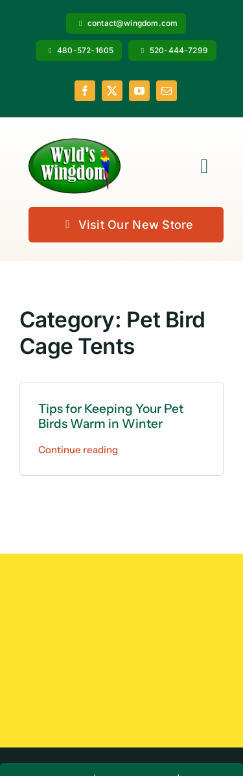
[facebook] (85, 90)
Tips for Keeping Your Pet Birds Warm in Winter (110, 416)
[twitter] (112, 90)
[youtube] (139, 90)
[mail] (166, 90)
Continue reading (78, 449)
